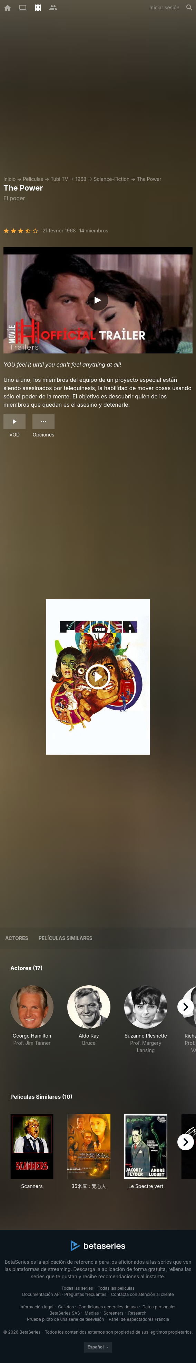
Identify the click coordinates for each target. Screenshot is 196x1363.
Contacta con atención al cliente (142, 1294)
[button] (31, 1023)
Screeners (114, 1313)
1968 (81, 179)
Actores (16, 938)
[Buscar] (189, 7)
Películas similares (65, 938)
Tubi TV (59, 179)
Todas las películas (116, 1288)
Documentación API (41, 1294)
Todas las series (77, 1288)
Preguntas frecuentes (85, 1294)
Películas (33, 179)
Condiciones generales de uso (108, 1306)
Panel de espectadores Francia (139, 1319)
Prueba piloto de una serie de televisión (65, 1319)
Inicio (9, 179)
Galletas (66, 1306)
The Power (149, 179)
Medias (92, 1313)
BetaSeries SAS (65, 1313)
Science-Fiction (112, 179)
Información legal (36, 1306)
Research (137, 1313)
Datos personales (160, 1306)
